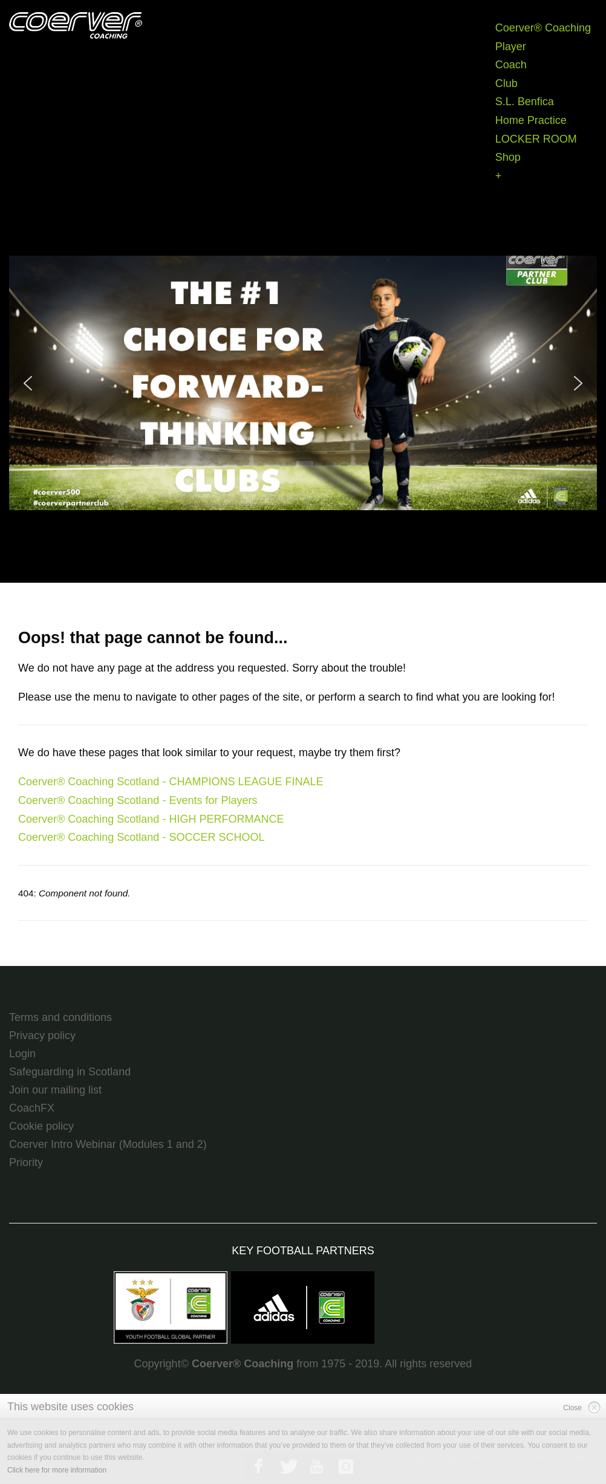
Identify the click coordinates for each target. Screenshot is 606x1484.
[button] (303, 383)
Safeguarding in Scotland (70, 1072)
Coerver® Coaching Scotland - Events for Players (137, 800)
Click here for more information (56, 1470)
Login (22, 1054)
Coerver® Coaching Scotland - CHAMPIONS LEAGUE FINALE (170, 782)
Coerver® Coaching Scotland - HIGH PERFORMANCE (151, 819)
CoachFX (31, 1108)
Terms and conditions (60, 1017)
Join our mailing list (55, 1090)
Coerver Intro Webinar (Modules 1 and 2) (108, 1144)
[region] (303, 383)
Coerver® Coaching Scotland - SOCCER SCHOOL (141, 837)
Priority (26, 1162)
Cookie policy (41, 1126)
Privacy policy (42, 1035)
